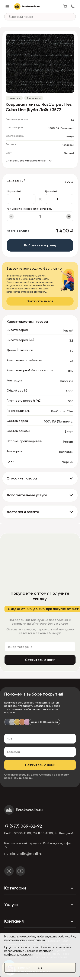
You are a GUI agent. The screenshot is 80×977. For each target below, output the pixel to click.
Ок (40, 967)
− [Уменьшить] (11, 216)
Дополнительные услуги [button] (27, 495)
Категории (40, 888)
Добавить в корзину (40, 245)
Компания (40, 921)
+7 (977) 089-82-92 (23, 826)
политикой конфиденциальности (28, 952)
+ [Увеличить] (69, 216)
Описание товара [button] (22, 478)
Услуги (40, 905)
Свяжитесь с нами (40, 660)
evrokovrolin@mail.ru (23, 853)
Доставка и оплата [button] (23, 512)
